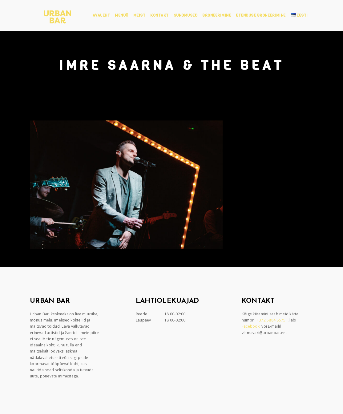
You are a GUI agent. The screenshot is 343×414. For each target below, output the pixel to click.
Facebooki (252, 326)
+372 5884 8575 (272, 320)
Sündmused (186, 15)
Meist (139, 15)
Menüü (121, 15)
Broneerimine (216, 15)
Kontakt (159, 15)
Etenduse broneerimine (261, 15)
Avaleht (101, 15)
